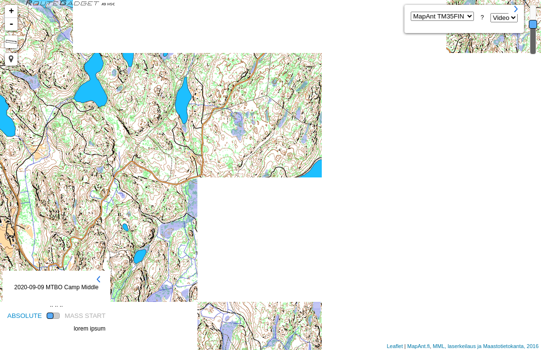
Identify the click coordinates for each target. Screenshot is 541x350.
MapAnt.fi (418, 346)
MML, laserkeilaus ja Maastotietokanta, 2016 (486, 346)
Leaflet (395, 346)
